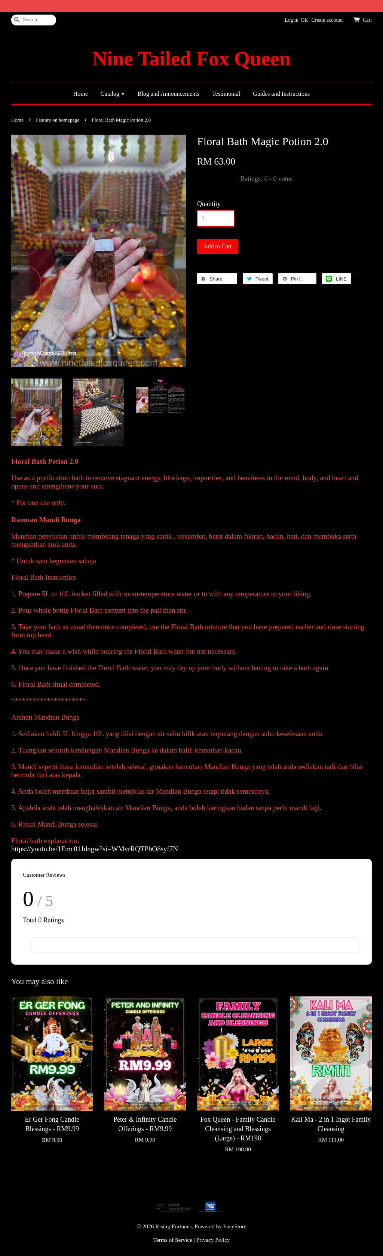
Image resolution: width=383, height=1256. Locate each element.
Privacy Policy (213, 1240)
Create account (327, 20)
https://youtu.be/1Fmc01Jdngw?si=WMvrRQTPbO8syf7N (94, 849)
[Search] (33, 20)
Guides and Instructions (281, 94)
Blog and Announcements (168, 94)
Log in (291, 20)
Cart (367, 20)
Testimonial (226, 94)
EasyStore (234, 1226)
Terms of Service (172, 1240)
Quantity (209, 204)
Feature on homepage (57, 120)
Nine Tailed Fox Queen (191, 59)
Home (80, 94)
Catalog (113, 94)
